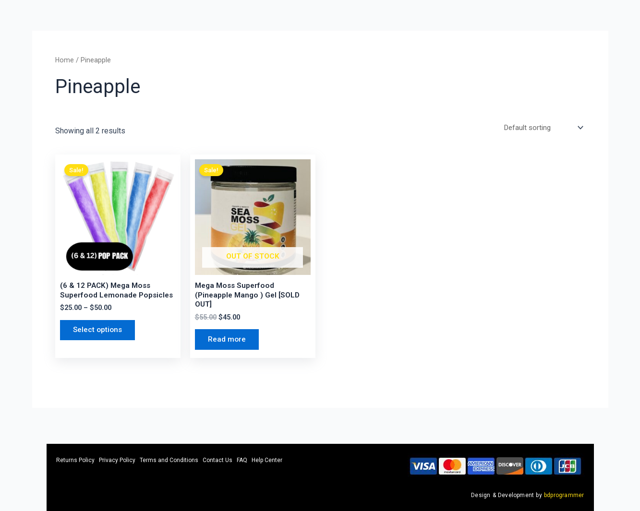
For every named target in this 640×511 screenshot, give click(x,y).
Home (64, 60)
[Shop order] (540, 127)
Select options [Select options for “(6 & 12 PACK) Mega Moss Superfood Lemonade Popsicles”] (99, 332)
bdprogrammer (564, 495)
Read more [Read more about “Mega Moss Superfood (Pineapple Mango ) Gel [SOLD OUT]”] (228, 342)
